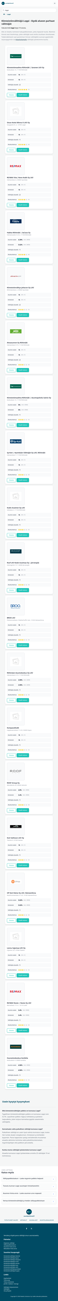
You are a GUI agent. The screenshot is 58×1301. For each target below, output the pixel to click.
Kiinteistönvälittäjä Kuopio (12, 1271)
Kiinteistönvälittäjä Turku (11, 1261)
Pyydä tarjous (23, 95)
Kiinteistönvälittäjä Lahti (11, 1267)
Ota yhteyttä (7, 1291)
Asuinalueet (33, 1220)
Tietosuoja (7, 1280)
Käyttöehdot (7, 1278)
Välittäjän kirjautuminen (11, 1287)
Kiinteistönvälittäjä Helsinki (12, 1256)
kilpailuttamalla (21, 40)
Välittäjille (7, 1289)
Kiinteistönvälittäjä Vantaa (11, 1263)
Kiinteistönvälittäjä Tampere (12, 1260)
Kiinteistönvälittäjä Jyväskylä (12, 1269)
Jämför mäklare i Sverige (11, 1284)
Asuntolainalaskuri (47, 1220)
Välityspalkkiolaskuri (10, 1245)
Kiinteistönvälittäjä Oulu (11, 1265)
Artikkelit (23, 1220)
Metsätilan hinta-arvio (10, 1248)
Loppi (9, 14)
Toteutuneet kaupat (11, 1220)
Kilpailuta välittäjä (9, 1243)
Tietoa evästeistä (9, 1282)
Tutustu (11, 95)
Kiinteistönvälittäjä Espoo (11, 1258)
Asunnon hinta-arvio (10, 1247)
